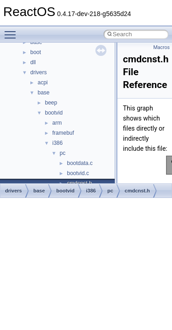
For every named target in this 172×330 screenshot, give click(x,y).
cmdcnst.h (137, 190)
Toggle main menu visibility (12, 30)
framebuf (63, 133)
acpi (43, 82)
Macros (161, 47)
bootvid (54, 113)
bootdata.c (80, 163)
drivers (38, 72)
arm (57, 123)
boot (35, 52)
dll (33, 62)
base (44, 92)
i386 (57, 143)
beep (51, 102)
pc (63, 153)
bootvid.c (78, 173)
